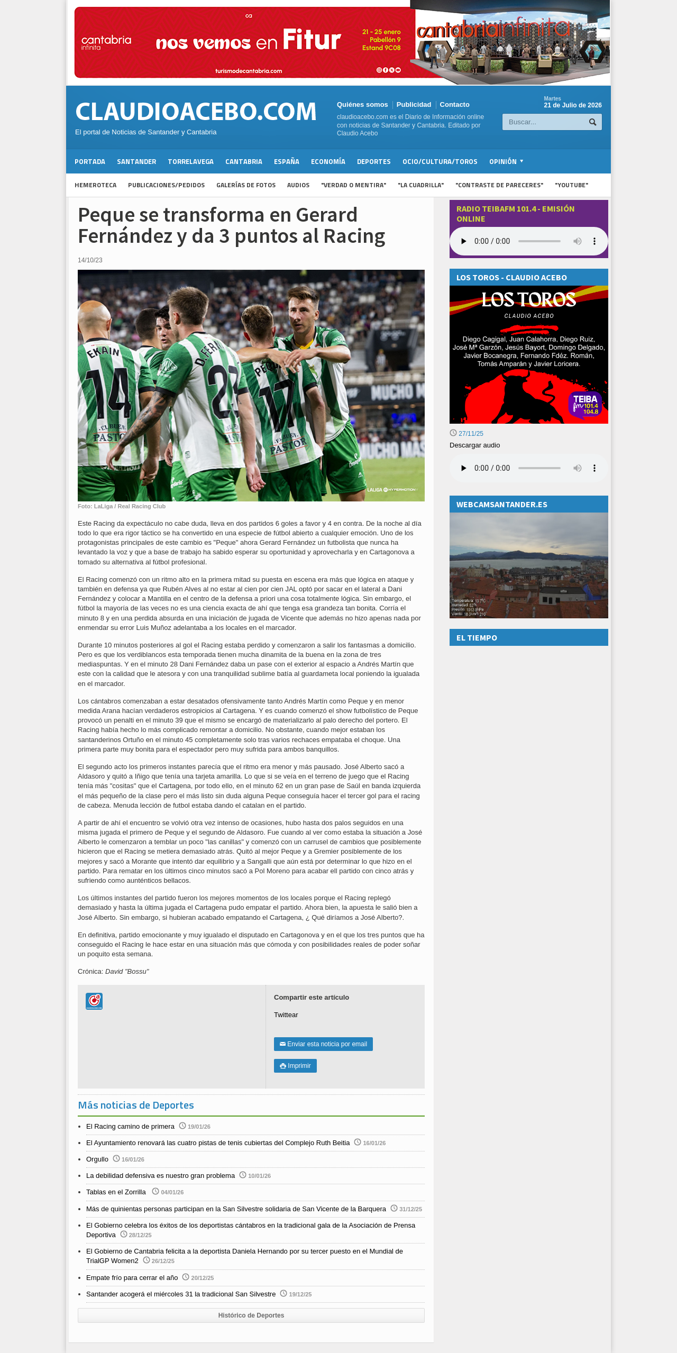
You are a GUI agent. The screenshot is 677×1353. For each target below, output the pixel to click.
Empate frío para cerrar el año (132, 1278)
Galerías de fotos (246, 185)
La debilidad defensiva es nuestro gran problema (160, 1176)
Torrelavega (191, 161)
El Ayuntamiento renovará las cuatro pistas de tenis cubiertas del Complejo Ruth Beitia (218, 1143)
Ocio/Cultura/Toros (440, 161)
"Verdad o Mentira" (353, 185)
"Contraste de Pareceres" (499, 185)
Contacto (455, 104)
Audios (298, 185)
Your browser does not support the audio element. (529, 241)
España (286, 161)
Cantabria (243, 161)
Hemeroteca (95, 185)
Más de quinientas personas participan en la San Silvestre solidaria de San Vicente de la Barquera (236, 1209)
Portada (90, 161)
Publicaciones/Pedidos (166, 185)
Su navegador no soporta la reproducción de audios (529, 468)
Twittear (286, 1015)
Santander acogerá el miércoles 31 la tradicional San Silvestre (181, 1294)
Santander (136, 161)
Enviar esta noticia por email (323, 1044)
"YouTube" (571, 185)
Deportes (374, 161)
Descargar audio (475, 445)
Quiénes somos (362, 104)
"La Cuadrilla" (421, 185)
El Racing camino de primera (130, 1126)
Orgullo (97, 1159)
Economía (328, 161)
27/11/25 (466, 433)
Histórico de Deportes (251, 1315)
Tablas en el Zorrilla (117, 1192)
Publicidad (414, 104)
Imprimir (295, 1066)
